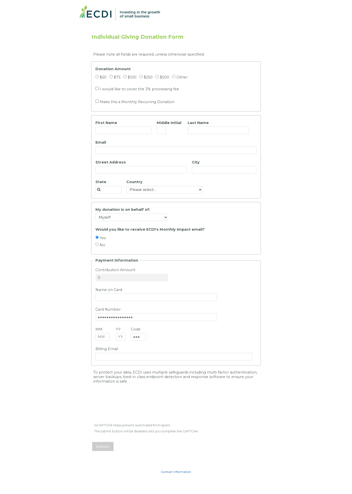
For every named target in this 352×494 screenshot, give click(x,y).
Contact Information (176, 472)
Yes (103, 238)
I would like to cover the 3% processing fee (139, 89)
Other (182, 77)
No (102, 245)
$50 (103, 77)
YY (118, 329)
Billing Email (106, 349)
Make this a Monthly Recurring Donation (137, 102)
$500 (164, 77)
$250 (148, 77)
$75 (117, 77)
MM (98, 329)
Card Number (108, 309)
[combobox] (108, 189)
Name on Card (108, 289)
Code (135, 329)
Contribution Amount (115, 270)
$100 (132, 77)
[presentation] (131, 406)
